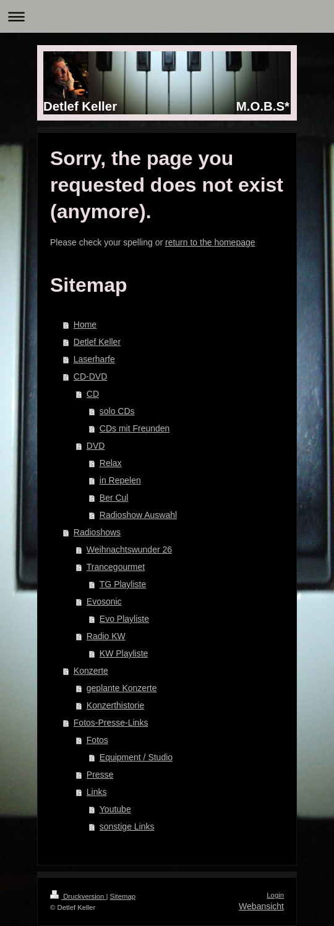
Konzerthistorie (115, 705)
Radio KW (106, 636)
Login (275, 895)
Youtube (115, 809)
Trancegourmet (116, 567)
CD (93, 394)
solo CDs (117, 411)
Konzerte (91, 671)
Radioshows (97, 532)
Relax (111, 463)
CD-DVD (90, 376)
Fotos (97, 740)
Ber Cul (114, 498)
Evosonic (104, 601)
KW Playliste (124, 653)
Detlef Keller (97, 342)
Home (85, 324)
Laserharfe (94, 359)
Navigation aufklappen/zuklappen (167, 16)
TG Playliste (123, 584)
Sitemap (123, 896)
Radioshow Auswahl (138, 515)
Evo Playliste (124, 619)
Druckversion (78, 896)
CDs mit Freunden (135, 428)
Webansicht (261, 906)
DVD (96, 446)
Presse (100, 774)
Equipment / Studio (136, 757)
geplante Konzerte (122, 688)
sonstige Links (127, 826)
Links (97, 792)
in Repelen (120, 480)
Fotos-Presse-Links (111, 723)
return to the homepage (210, 242)
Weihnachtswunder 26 (129, 549)
